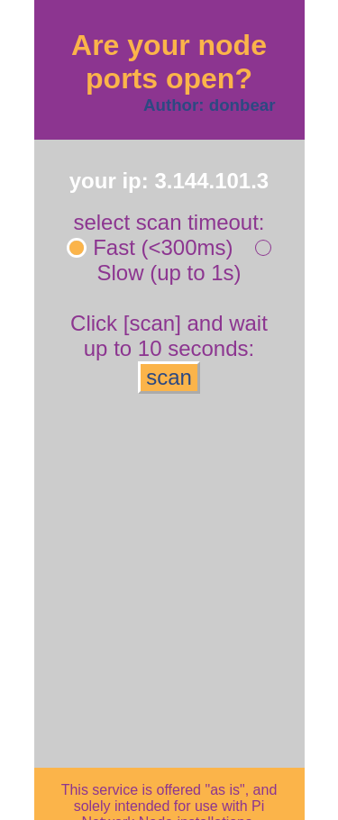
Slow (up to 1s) (182, 260)
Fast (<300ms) (151, 247)
